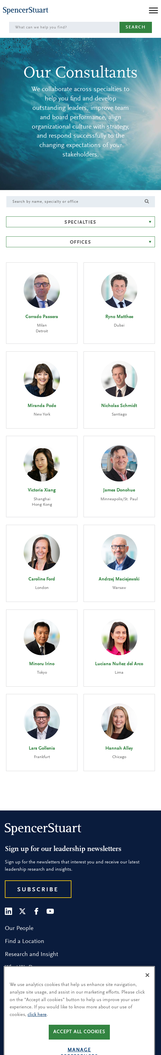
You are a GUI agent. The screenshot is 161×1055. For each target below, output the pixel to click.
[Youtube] (50, 911)
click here (37, 1026)
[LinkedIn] (8, 911)
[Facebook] (36, 911)
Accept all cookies (79, 1043)
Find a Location (24, 941)
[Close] (147, 987)
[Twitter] (22, 911)
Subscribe (38, 890)
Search (136, 27)
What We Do (20, 968)
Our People (19, 928)
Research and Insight (31, 954)
